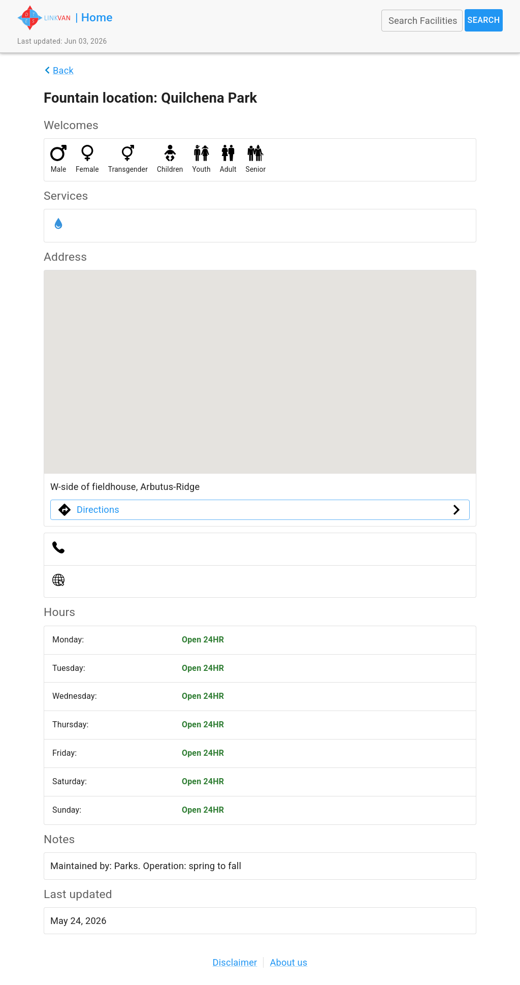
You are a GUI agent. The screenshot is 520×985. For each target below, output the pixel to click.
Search (484, 20)
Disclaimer (235, 962)
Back (63, 70)
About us (288, 962)
